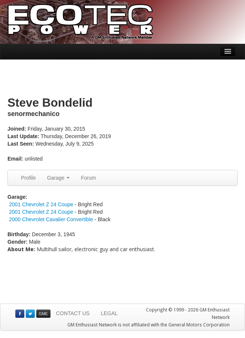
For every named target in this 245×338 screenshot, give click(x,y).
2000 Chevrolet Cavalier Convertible (51, 219)
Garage (58, 178)
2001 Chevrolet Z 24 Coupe (41, 204)
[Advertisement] (122, 78)
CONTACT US (73, 313)
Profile (28, 178)
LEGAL (109, 313)
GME (43, 313)
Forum (88, 178)
